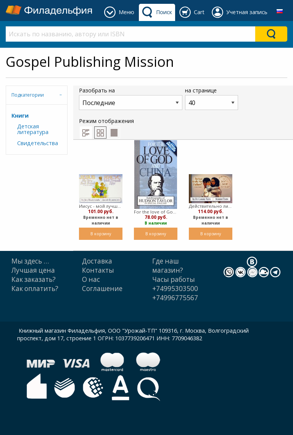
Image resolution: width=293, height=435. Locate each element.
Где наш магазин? (167, 266)
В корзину (100, 233)
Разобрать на (130, 98)
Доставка (97, 261)
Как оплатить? (34, 288)
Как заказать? (33, 279)
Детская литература (32, 129)
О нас (91, 279)
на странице (211, 98)
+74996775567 (175, 297)
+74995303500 (175, 288)
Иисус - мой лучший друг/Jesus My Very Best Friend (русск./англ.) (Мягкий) (100, 206)
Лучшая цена (33, 270)
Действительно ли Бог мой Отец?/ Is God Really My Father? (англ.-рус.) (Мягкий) (210, 206)
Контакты (98, 270)
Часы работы (173, 279)
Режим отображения (106, 128)
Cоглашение (102, 288)
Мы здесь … (30, 261)
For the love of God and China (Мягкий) (155, 212)
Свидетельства (37, 143)
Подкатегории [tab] (27, 95)
